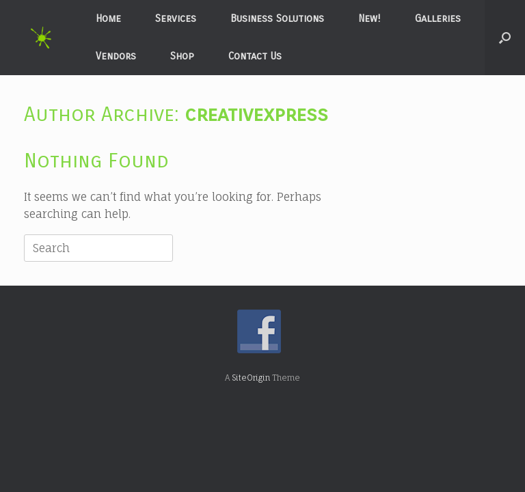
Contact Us (255, 56)
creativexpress (256, 114)
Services (175, 18)
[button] (505, 37)
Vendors (116, 56)
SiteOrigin (251, 378)
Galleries (438, 18)
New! (369, 18)
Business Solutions (277, 18)
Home (108, 18)
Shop (182, 56)
